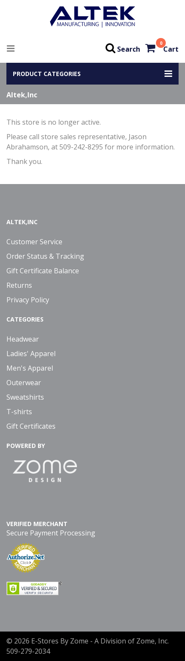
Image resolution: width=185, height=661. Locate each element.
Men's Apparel (29, 368)
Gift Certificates (31, 426)
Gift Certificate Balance (42, 270)
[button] (92, 73)
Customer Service (34, 241)
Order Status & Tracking (45, 256)
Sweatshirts (25, 397)
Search (128, 49)
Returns (19, 285)
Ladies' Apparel (31, 353)
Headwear (22, 339)
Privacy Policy (27, 299)
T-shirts (19, 411)
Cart (171, 49)
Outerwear (23, 382)
